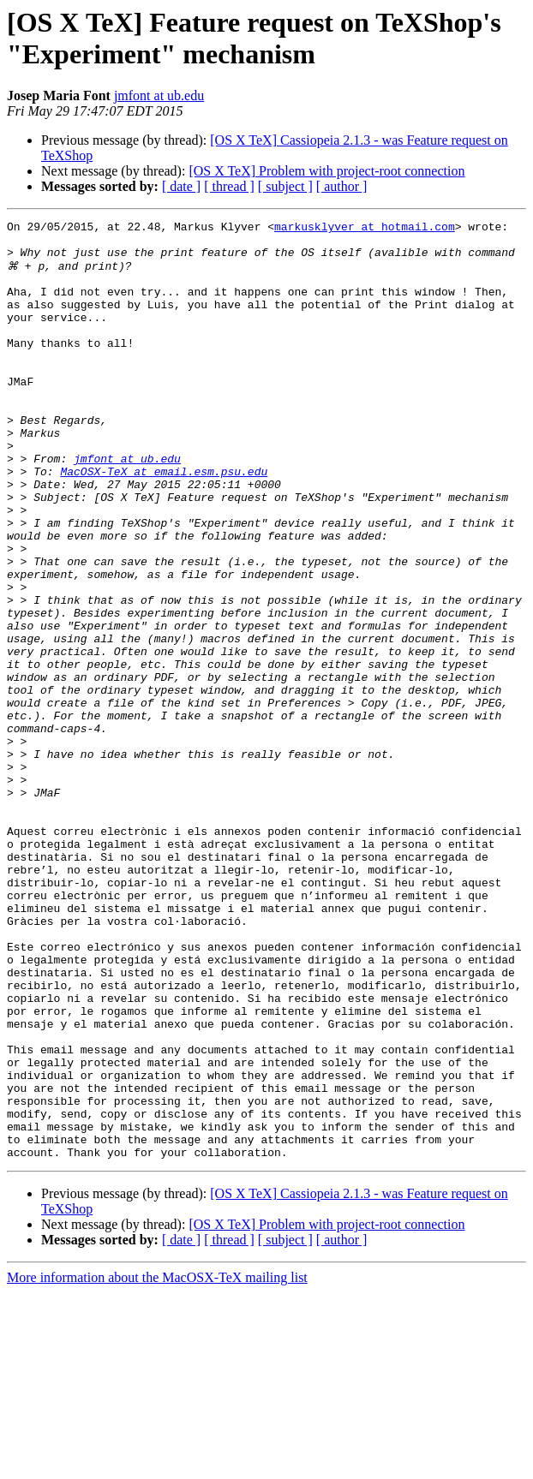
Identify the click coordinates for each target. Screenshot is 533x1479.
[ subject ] (285, 186)
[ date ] (181, 186)
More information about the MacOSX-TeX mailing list (157, 1464)
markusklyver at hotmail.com (364, 228)
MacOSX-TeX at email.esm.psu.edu (163, 521)
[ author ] (342, 186)
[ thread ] (229, 186)
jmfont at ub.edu (159, 95)
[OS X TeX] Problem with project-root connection (326, 171)
